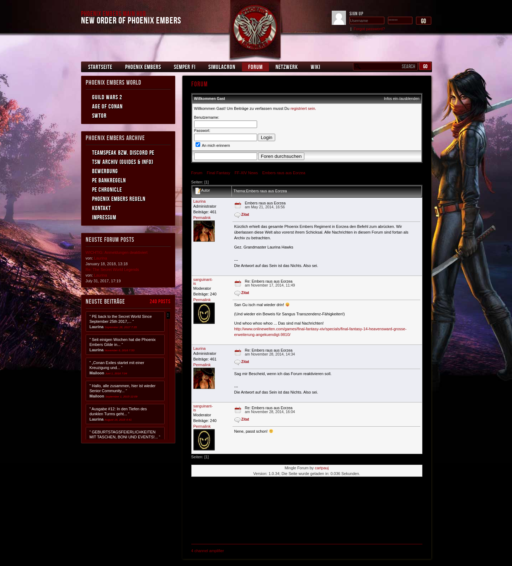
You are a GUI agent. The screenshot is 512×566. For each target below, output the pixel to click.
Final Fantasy (218, 173)
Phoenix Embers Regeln (118, 199)
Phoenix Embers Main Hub (113, 13)
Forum (255, 67)
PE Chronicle (107, 189)
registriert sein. (303, 108)
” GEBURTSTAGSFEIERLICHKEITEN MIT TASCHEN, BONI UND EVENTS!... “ (125, 437)
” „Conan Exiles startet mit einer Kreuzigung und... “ (117, 368)
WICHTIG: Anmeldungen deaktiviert (117, 252)
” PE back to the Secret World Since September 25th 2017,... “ (121, 321)
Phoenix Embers (143, 67)
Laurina (199, 201)
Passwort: (202, 131)
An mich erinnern (213, 146)
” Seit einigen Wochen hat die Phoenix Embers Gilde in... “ (123, 344)
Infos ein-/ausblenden (402, 99)
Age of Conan (107, 106)
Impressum (104, 217)
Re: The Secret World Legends (112, 269)
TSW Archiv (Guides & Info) (122, 162)
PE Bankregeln (109, 180)
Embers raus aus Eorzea (283, 173)
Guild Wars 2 (107, 97)
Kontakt (101, 208)
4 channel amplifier (207, 551)
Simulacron (221, 67)
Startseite (100, 67)
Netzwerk (287, 67)
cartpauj (322, 468)
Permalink (202, 217)
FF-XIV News (246, 173)
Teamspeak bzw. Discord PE (123, 152)
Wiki (315, 67)
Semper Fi (185, 67)
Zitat (245, 215)
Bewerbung (105, 171)
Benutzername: (206, 117)
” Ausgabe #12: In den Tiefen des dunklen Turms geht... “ (118, 414)
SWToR (99, 115)
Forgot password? (369, 29)
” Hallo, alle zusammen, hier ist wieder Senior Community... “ (123, 391)
